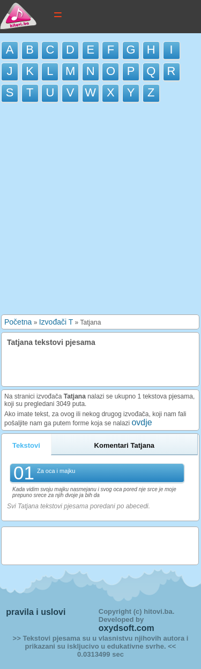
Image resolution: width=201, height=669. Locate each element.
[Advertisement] (100, 211)
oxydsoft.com (126, 628)
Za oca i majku (56, 471)
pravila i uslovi (35, 612)
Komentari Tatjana (124, 445)
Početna (18, 322)
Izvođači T (56, 322)
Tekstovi (26, 445)
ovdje (141, 422)
